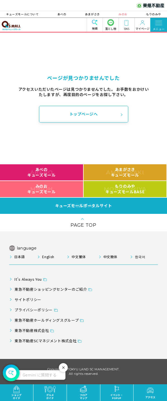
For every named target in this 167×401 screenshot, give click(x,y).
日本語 (19, 256)
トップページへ (83, 114)
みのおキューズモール (41, 188)
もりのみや (150, 14)
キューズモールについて (25, 14)
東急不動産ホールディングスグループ (46, 320)
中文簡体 (110, 256)
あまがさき (92, 14)
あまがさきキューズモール (125, 172)
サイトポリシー (27, 299)
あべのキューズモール (41, 172)
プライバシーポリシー (33, 309)
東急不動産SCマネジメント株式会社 (45, 340)
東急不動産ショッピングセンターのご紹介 (50, 289)
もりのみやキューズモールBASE (125, 188)
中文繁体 (79, 256)
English (48, 256)
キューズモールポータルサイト (83, 206)
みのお (121, 14)
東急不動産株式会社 (31, 330)
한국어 (140, 256)
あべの (63, 14)
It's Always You (28, 279)
